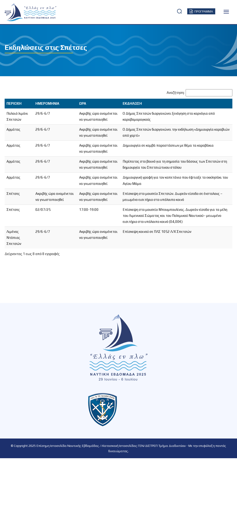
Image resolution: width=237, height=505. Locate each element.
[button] (179, 11)
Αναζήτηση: (175, 93)
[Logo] (14, 12)
